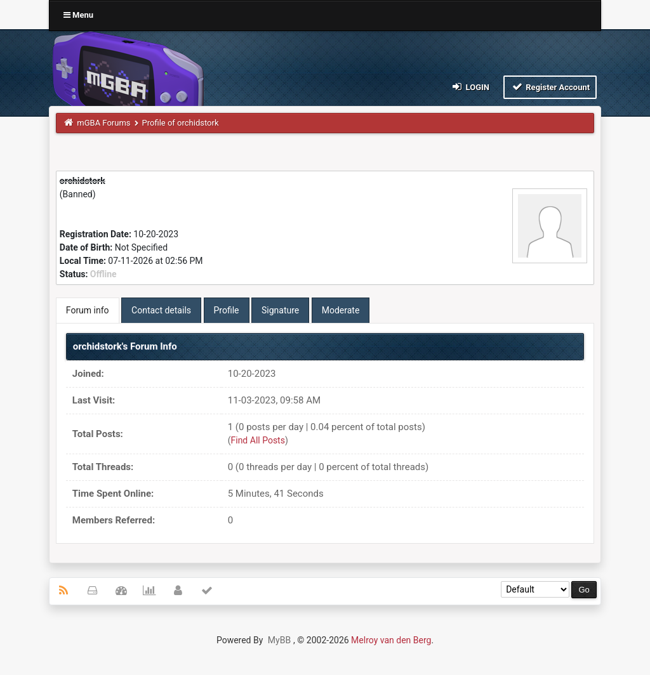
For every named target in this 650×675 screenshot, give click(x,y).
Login (470, 86)
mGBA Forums (103, 123)
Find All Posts (258, 440)
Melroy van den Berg (391, 640)
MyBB (279, 640)
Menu (78, 15)
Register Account (550, 86)
